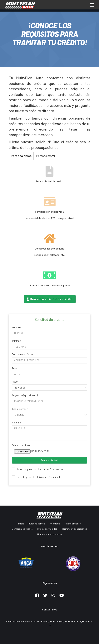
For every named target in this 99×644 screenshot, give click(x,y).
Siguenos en (49, 583)
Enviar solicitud (49, 460)
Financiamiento (72, 523)
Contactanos (49, 609)
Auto (14, 368)
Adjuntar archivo (21, 445)
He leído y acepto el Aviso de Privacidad (36, 477)
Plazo (15, 381)
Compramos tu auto (22, 528)
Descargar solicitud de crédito (49, 299)
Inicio (21, 523)
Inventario (54, 523)
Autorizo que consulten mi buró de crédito (37, 469)
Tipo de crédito (20, 409)
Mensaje (16, 422)
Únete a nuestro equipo (49, 534)
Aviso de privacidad (47, 528)
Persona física (21, 156)
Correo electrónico (22, 354)
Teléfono (16, 340)
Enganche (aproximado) (25, 395)
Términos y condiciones (74, 528)
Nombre (16, 327)
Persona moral (45, 156)
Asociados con (49, 546)
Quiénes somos (36, 523)
